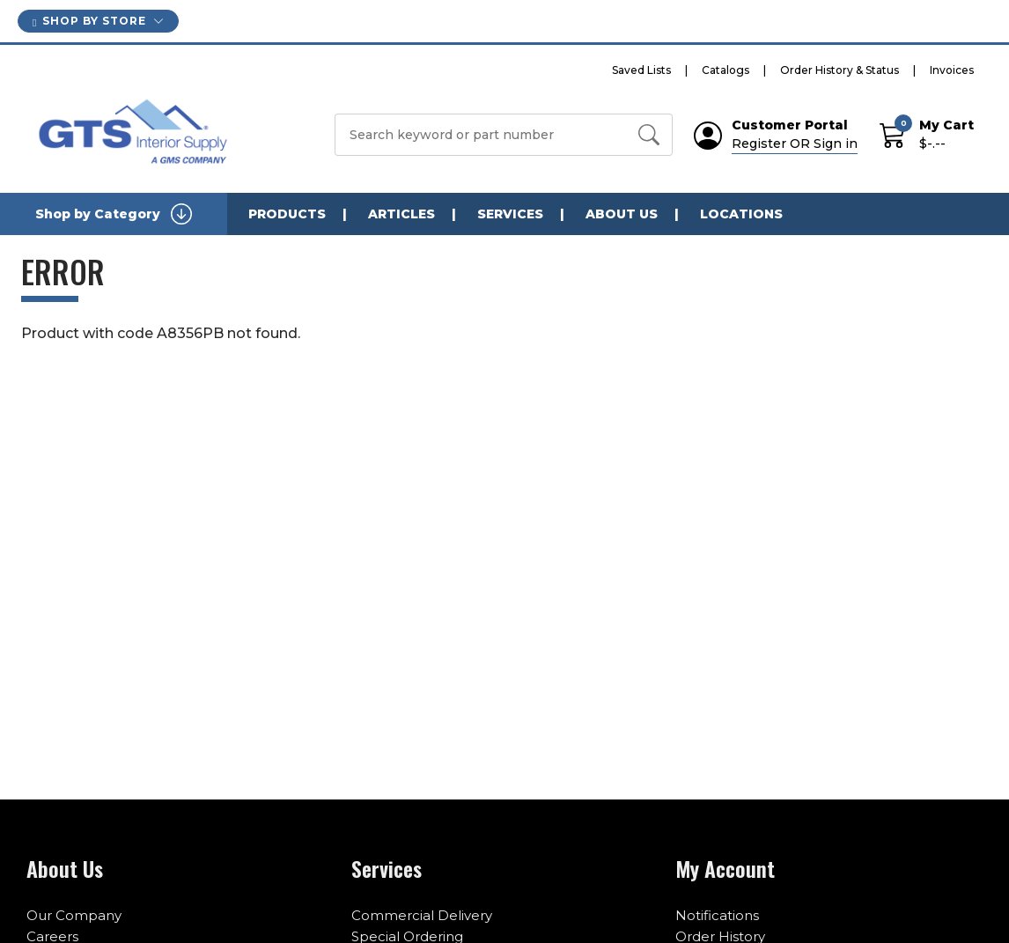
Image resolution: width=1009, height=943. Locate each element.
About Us (622, 214)
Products (287, 214)
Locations (741, 214)
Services (510, 214)
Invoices (952, 70)
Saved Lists (641, 70)
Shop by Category (113, 214)
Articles (401, 214)
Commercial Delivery (421, 915)
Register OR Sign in (795, 143)
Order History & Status (839, 70)
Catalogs (725, 70)
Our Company (74, 915)
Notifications (717, 915)
